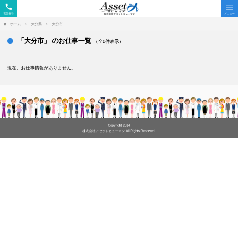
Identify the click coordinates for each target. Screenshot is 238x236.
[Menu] (229, 8)
